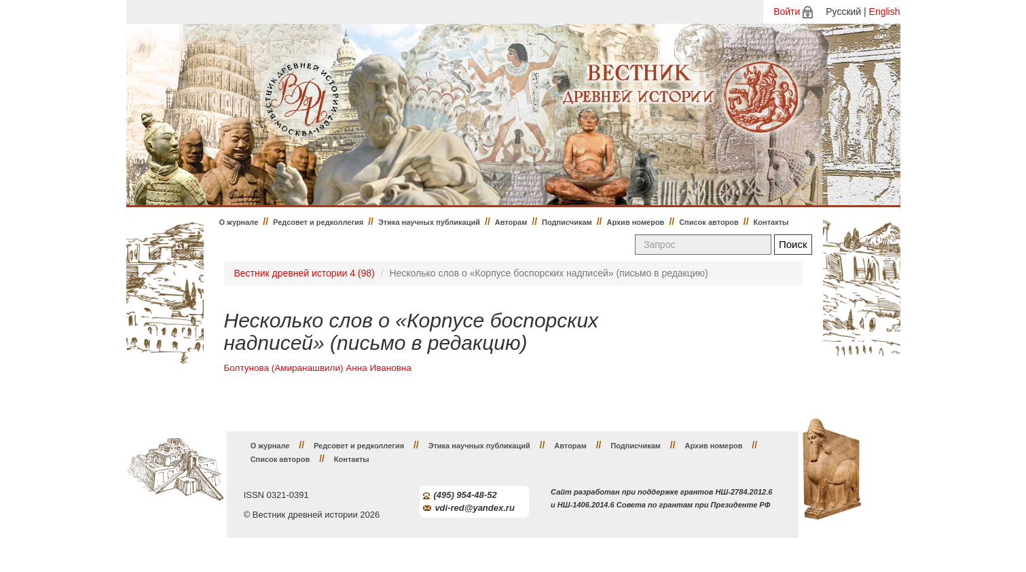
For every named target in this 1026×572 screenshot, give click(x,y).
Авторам (511, 222)
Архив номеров (635, 222)
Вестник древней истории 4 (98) (304, 273)
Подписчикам (567, 222)
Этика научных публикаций (429, 222)
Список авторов (709, 222)
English (884, 11)
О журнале (239, 222)
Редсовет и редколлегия (318, 222)
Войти (786, 11)
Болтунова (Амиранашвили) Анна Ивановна (317, 368)
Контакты (771, 222)
